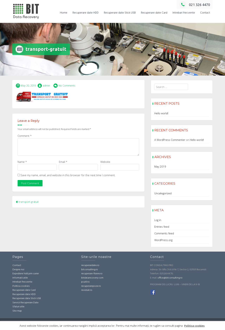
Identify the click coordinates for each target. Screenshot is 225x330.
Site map (17, 311)
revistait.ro (86, 290)
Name (22, 162)
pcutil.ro (85, 282)
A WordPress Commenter (169, 140)
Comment (25, 135)
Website (105, 162)
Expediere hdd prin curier (25, 274)
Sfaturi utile (18, 307)
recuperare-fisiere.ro (91, 274)
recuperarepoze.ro (91, 286)
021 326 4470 (194, 5)
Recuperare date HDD (86, 13)
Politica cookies (21, 286)
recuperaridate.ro (90, 265)
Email (63, 162)
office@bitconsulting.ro (170, 278)
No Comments (67, 85)
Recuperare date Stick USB (120, 13)
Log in (157, 220)
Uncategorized (163, 193)
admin (46, 85)
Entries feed (161, 226)
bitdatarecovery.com (92, 278)
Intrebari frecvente (184, 13)
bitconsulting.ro (89, 270)
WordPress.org (163, 240)
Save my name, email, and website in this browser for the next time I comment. (68, 175)
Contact (205, 13)
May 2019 (160, 166)
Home (63, 13)
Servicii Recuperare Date (25, 303)
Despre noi (18, 270)
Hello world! (161, 113)
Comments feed (164, 233)
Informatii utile (20, 278)
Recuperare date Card (154, 13)
